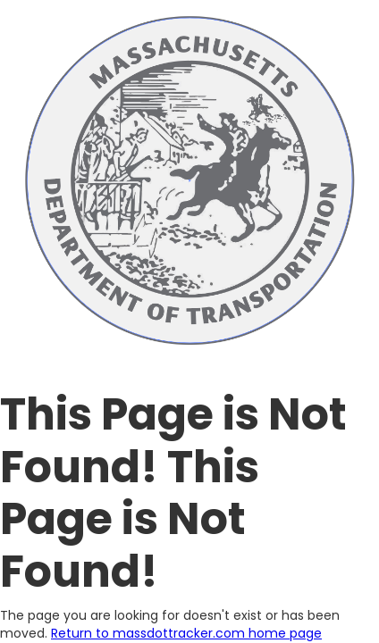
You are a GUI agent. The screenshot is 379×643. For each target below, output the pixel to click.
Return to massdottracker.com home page (186, 633)
